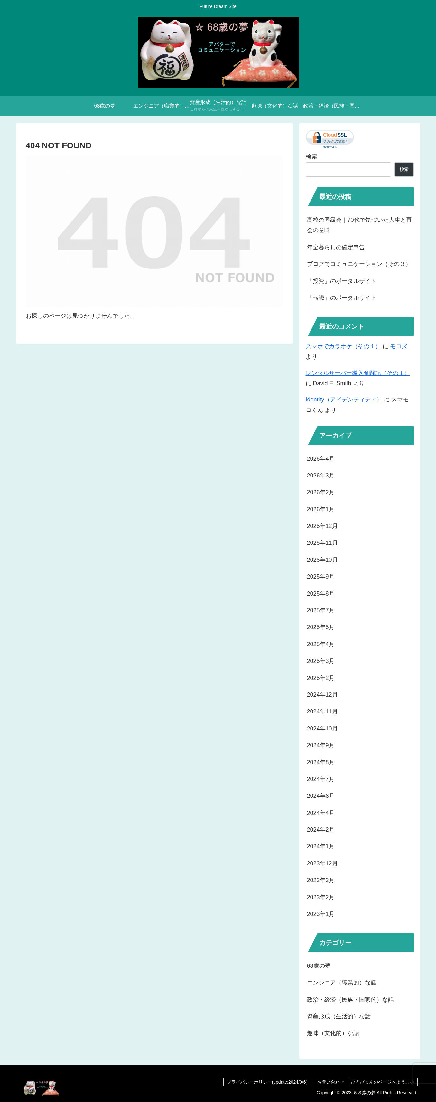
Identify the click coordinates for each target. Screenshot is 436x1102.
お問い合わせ (330, 1082)
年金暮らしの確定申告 (336, 247)
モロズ (398, 346)
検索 (311, 157)
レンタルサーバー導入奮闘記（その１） (358, 373)
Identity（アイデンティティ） (344, 399)
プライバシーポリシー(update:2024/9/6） (269, 1082)
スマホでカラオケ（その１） (343, 346)
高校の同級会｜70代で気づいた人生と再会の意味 (359, 225)
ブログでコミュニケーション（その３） (359, 264)
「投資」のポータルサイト (341, 281)
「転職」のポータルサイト (341, 298)
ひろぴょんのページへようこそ (382, 1082)
